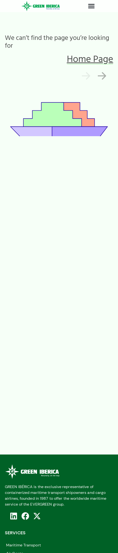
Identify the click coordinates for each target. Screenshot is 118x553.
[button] (91, 6)
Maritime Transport (23, 545)
